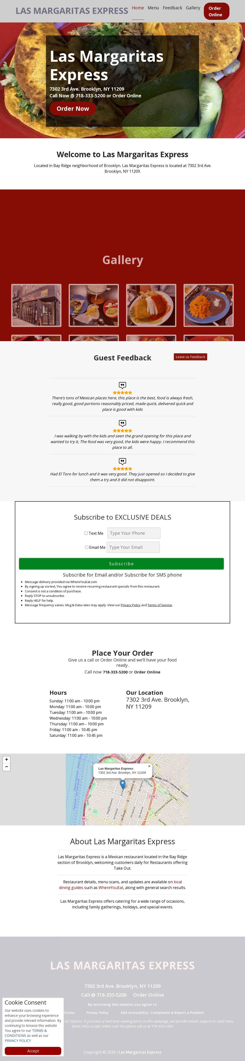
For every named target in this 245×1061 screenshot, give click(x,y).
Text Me (95, 533)
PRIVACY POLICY (18, 1040)
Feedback (188, 7)
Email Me (95, 547)
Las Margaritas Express (81, 10)
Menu (169, 7)
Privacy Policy (130, 605)
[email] (133, 547)
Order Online (231, 11)
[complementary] (122, 789)
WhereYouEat (111, 887)
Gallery (209, 7)
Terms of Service (160, 605)
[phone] (134, 533)
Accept (33, 1051)
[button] (123, 784)
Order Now (73, 108)
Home (154, 7)
